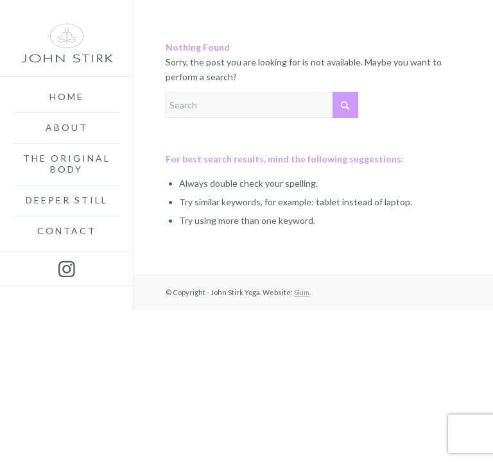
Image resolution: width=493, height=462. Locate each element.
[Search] (262, 105)
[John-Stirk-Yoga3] (66, 38)
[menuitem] (66, 97)
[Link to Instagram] (66, 269)
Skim (301, 292)
